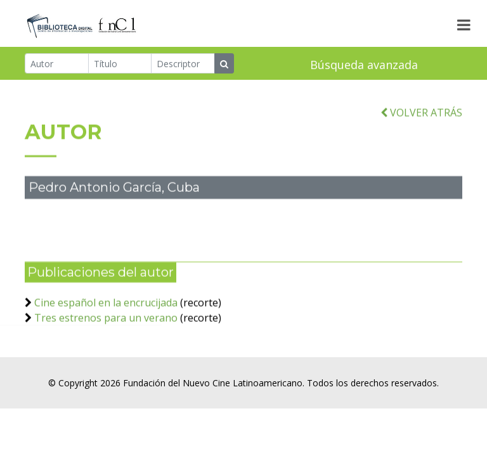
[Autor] (57, 64)
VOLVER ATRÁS (421, 115)
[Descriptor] (183, 64)
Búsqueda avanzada (364, 65)
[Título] (120, 64)
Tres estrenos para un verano (106, 320)
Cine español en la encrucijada (106, 305)
